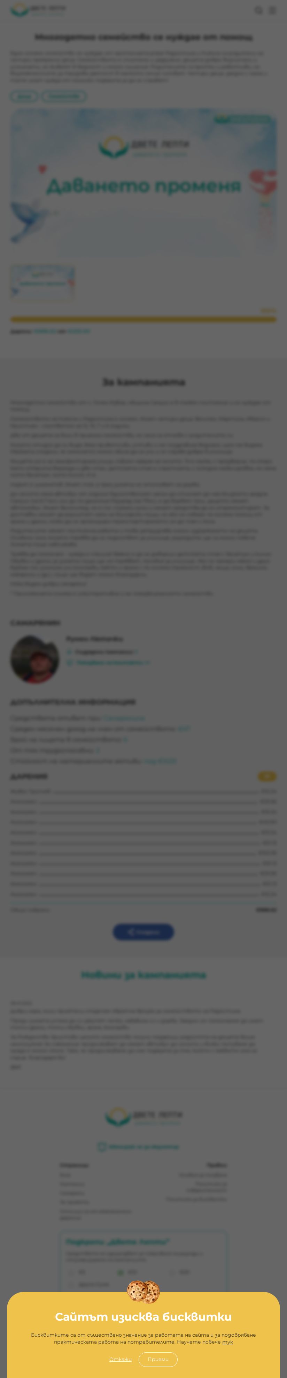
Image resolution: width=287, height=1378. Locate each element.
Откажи (120, 1359)
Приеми (158, 1359)
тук (227, 1342)
